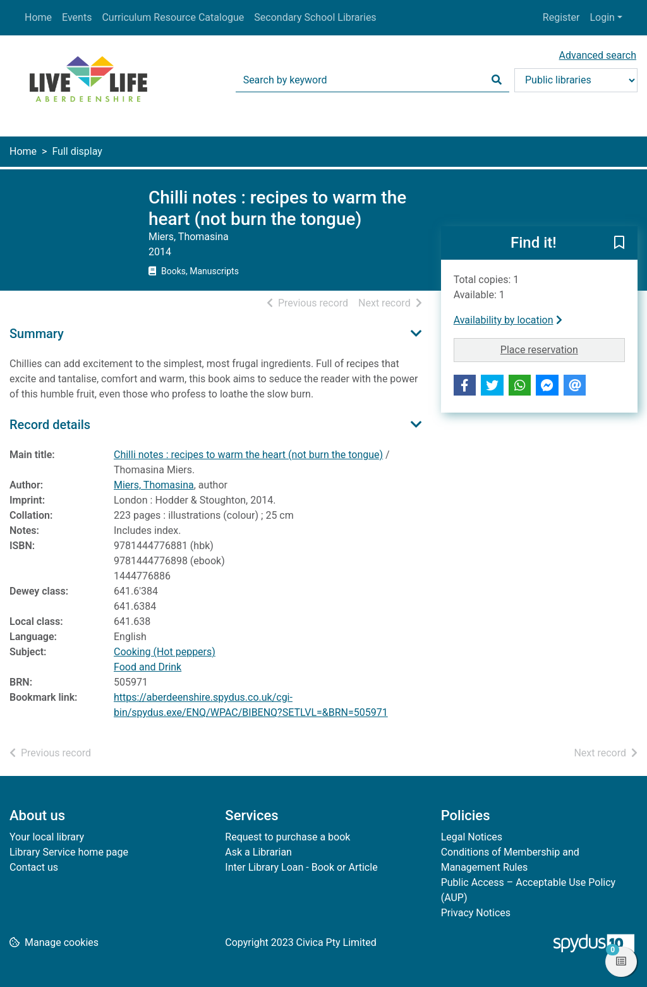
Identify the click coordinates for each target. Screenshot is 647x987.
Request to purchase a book (287, 837)
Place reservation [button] (562, 349)
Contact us (33, 867)
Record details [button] (49, 424)
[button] (619, 244)
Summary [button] (36, 333)
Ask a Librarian (258, 852)
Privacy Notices (476, 913)
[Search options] (576, 80)
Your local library (46, 837)
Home (38, 17)
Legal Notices (471, 837)
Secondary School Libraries (315, 17)
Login (602, 17)
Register (561, 17)
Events (77, 17)
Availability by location (508, 320)
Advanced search (597, 55)
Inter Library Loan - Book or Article (301, 867)
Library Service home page (68, 852)
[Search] (496, 80)
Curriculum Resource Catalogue (173, 17)
